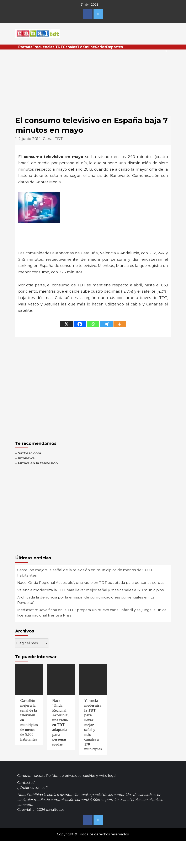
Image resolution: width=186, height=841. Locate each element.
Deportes (114, 47)
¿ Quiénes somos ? (32, 788)
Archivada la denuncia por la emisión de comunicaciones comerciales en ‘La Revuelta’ (86, 600)
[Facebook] (80, 324)
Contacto (25, 783)
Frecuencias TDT (47, 47)
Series (100, 47)
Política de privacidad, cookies (70, 776)
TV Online (86, 47)
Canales (70, 47)
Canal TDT (53, 138)
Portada (25, 47)
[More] (119, 324)
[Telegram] (106, 324)
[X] (66, 324)
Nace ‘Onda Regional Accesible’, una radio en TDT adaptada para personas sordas (90, 582)
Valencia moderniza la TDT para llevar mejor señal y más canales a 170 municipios (90, 590)
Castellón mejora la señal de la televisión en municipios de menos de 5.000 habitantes (84, 572)
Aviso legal (107, 776)
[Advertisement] (93, 81)
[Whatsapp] (93, 324)
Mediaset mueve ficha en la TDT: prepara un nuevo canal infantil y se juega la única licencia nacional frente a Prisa (91, 612)
